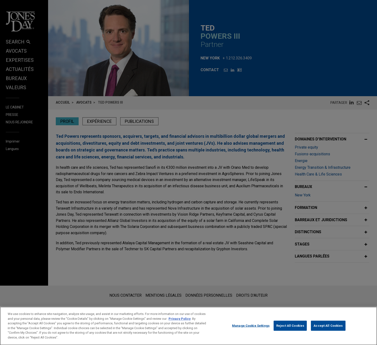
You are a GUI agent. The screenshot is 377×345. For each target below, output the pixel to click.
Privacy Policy (180, 324)
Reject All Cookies (290, 331)
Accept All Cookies (328, 331)
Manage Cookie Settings (251, 331)
